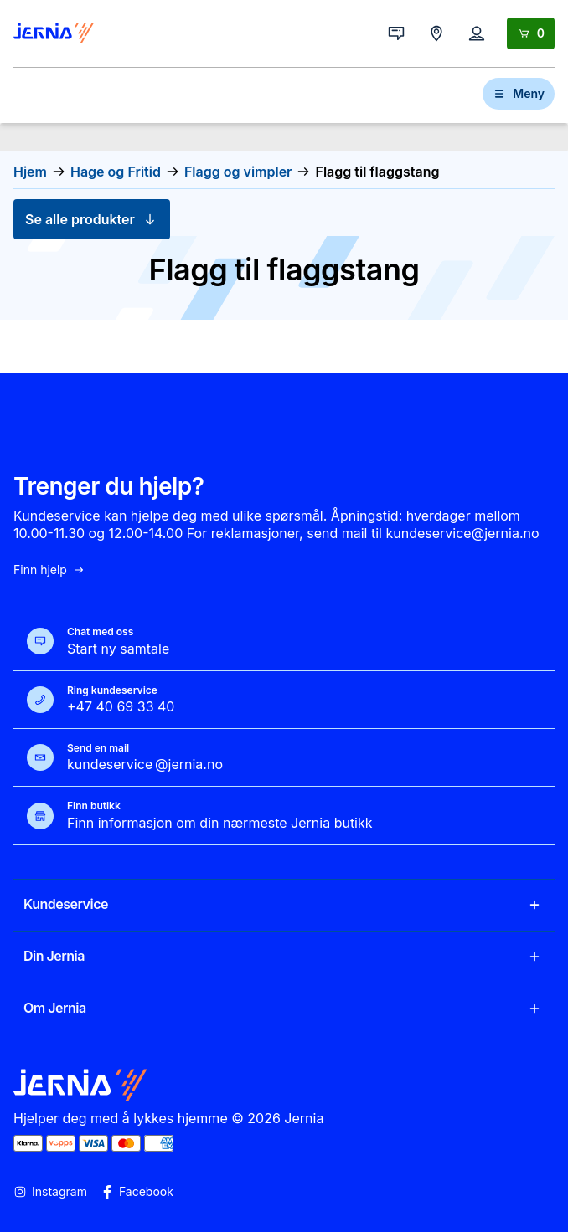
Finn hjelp (49, 570)
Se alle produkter (91, 219)
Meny (519, 93)
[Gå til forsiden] (53, 33)
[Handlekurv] (531, 33)
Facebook (137, 1192)
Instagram (50, 1192)
